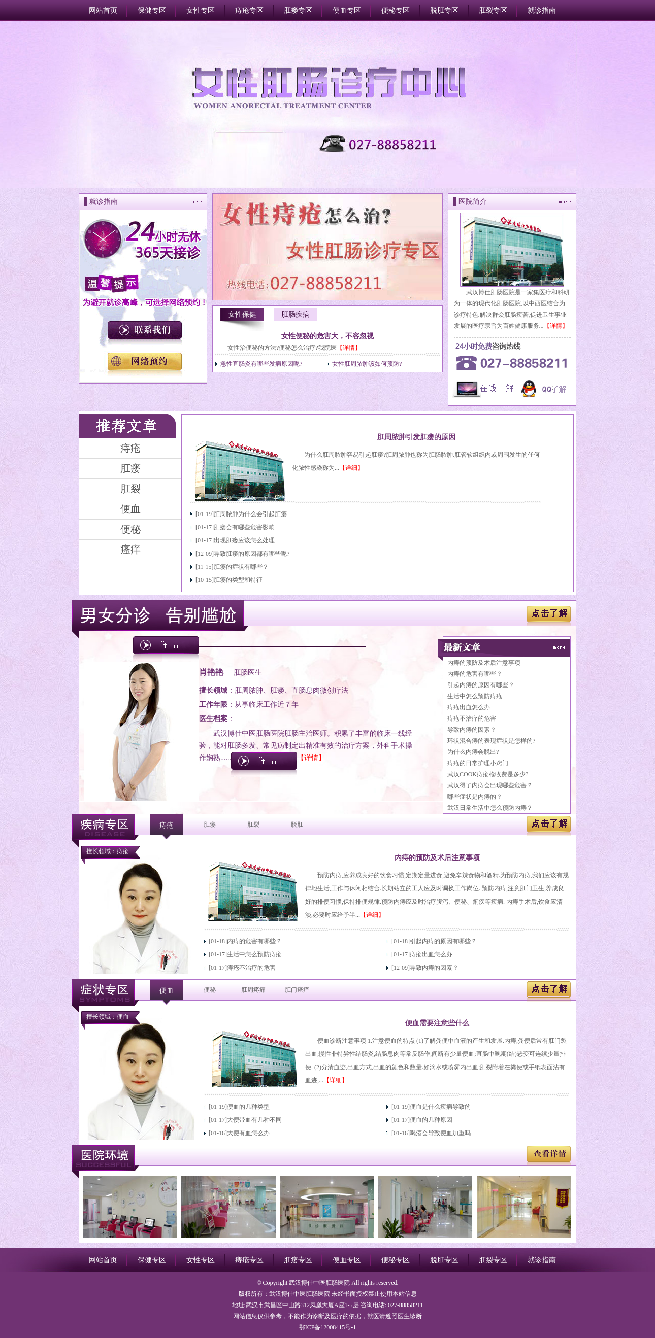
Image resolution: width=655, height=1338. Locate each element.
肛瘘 (210, 824)
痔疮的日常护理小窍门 (477, 763)
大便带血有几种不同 (254, 1119)
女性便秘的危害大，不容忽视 (327, 336)
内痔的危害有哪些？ (474, 673)
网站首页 (103, 10)
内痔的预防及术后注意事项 (483, 662)
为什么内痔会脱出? (473, 752)
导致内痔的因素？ (471, 729)
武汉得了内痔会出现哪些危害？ (490, 785)
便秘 (210, 989)
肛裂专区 (493, 10)
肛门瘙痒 (297, 989)
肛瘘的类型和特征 (238, 580)
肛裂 (253, 824)
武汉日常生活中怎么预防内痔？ (490, 807)
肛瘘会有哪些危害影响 (244, 527)
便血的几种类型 (248, 1106)
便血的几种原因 (431, 1119)
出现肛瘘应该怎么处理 (244, 540)
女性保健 (242, 314)
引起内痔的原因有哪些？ (480, 685)
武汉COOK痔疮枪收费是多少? (487, 774)
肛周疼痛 (253, 989)
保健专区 (152, 10)
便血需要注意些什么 (437, 1023)
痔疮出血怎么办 (468, 707)
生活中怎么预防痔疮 (474, 696)
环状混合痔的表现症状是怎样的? (491, 740)
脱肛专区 (444, 10)
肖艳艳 (211, 672)
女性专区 (200, 10)
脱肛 (297, 824)
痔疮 (166, 825)
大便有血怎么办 (248, 1133)
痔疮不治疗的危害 (471, 718)
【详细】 (351, 467)
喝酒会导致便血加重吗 (440, 1133)
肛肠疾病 (295, 314)
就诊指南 (542, 10)
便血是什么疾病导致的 (440, 1106)
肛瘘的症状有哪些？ (241, 566)
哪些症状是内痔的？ (474, 796)
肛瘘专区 (298, 10)
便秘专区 (395, 10)
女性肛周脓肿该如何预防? (367, 363)
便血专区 (347, 10)
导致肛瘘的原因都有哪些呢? (251, 553)
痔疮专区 (249, 10)
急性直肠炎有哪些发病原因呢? (261, 363)
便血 (166, 990)
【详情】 (349, 347)
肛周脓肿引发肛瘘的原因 (416, 437)
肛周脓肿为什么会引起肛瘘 (250, 514)
